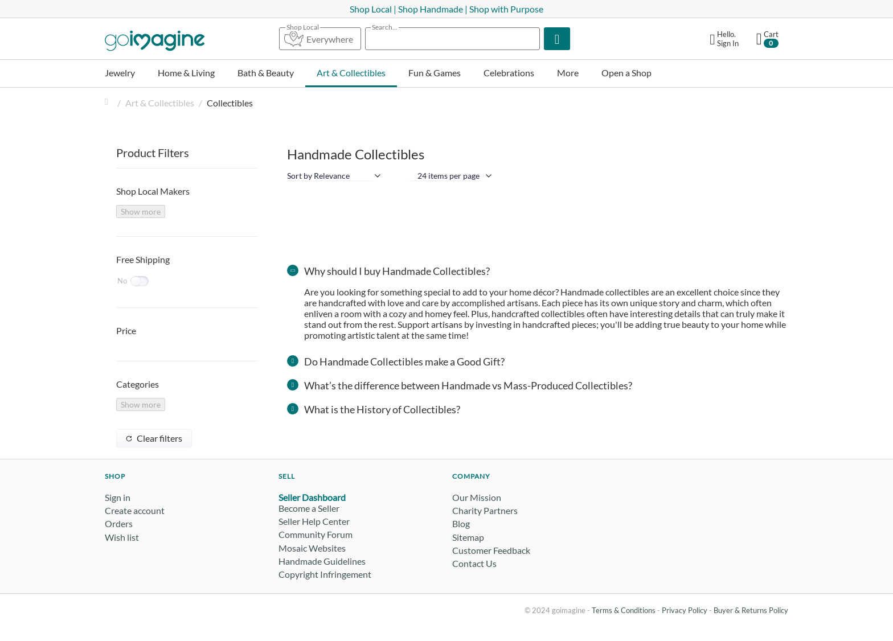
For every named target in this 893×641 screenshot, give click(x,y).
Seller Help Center (314, 521)
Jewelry (120, 72)
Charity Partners (485, 510)
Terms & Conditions (624, 610)
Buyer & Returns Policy (751, 610)
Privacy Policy (684, 610)
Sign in (117, 497)
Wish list (122, 537)
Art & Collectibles (351, 72)
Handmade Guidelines (322, 561)
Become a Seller (308, 508)
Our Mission (476, 497)
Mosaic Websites (312, 548)
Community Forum (315, 534)
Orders (119, 523)
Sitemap (468, 537)
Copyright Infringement (324, 574)
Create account (135, 510)
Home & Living (186, 72)
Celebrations (509, 72)
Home (109, 102)
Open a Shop (626, 72)
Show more (141, 211)
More (568, 72)
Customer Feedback (491, 550)
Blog (461, 523)
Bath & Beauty (265, 72)
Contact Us (474, 563)
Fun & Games (434, 72)
